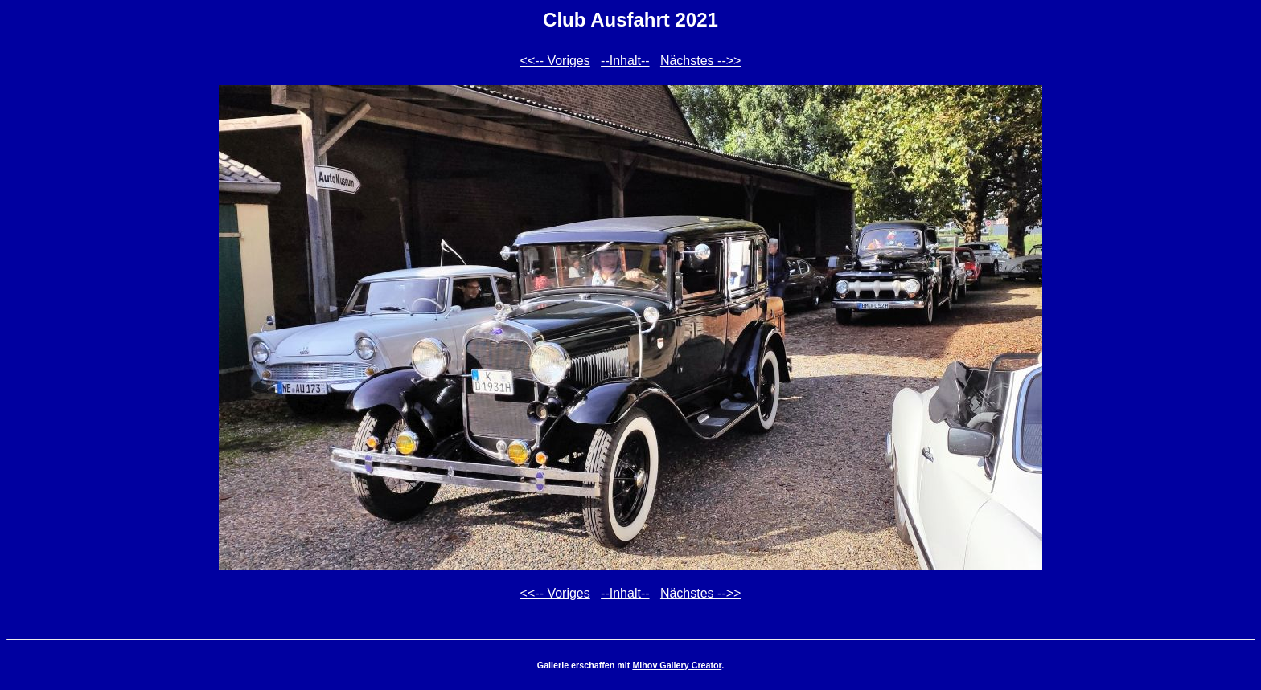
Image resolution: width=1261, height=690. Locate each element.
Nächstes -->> (700, 60)
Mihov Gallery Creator (676, 665)
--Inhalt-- (625, 60)
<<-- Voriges (555, 60)
